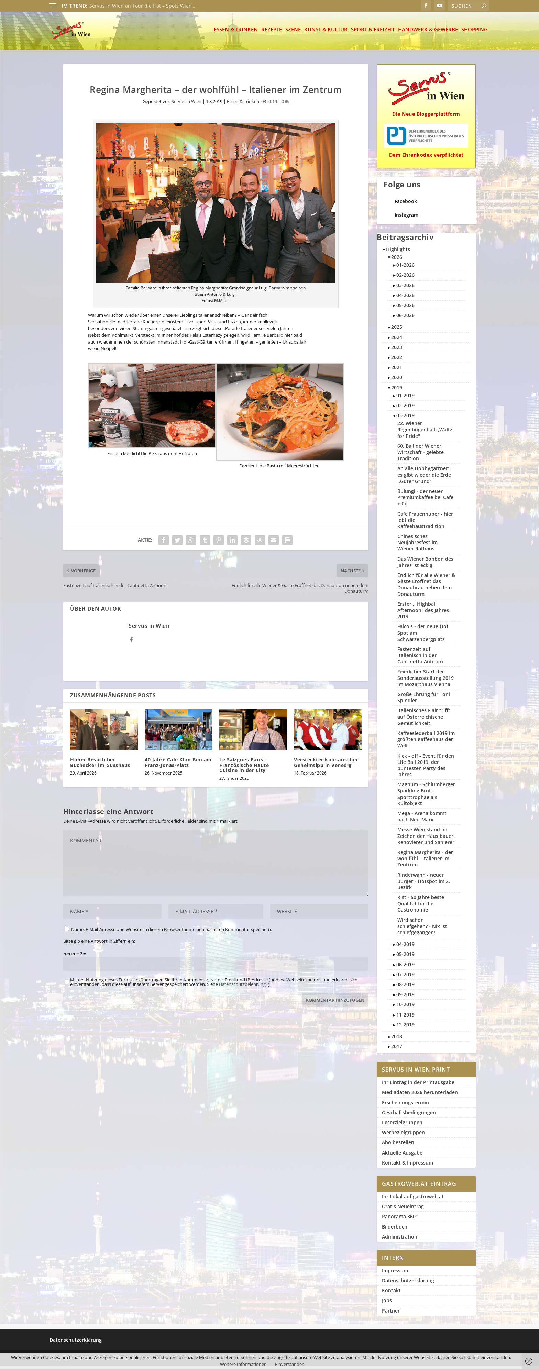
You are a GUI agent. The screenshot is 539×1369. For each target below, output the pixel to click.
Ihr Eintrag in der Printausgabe (418, 1085)
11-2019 (405, 1017)
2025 (396, 329)
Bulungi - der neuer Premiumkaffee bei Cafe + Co (425, 500)
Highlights (398, 252)
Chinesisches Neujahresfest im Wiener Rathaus (417, 545)
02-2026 (405, 277)
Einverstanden (290, 1364)
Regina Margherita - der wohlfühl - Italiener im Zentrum (425, 861)
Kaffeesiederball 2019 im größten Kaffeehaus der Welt (426, 742)
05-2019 (405, 957)
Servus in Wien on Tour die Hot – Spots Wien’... (143, 5)
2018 (396, 1039)
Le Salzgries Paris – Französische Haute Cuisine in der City (244, 767)
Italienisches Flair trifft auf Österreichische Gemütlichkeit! (423, 719)
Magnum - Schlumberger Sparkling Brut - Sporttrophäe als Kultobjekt (426, 796)
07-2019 (405, 977)
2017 (396, 1049)
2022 (396, 360)
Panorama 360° (400, 1219)
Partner (391, 1313)
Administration (399, 1239)
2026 (396, 259)
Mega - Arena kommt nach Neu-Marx (422, 819)
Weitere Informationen (243, 1364)
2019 (396, 390)
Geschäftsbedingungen (409, 1115)
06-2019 (405, 967)
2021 (396, 370)
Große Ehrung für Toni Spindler (423, 700)
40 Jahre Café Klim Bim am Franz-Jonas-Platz (178, 765)
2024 (396, 340)
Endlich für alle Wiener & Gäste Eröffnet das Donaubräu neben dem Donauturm (426, 587)
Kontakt (391, 1293)
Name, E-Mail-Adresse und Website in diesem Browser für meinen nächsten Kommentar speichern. (171, 932)
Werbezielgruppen (403, 1135)
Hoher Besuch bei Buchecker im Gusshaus (100, 765)
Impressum (395, 1273)
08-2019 (405, 987)
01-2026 (405, 267)
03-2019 (269, 104)
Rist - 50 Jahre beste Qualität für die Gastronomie (420, 906)
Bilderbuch (394, 1229)
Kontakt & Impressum (407, 1165)
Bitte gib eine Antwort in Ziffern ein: (99, 944)
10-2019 (405, 1007)
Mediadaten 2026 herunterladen (420, 1095)
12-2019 (405, 1027)
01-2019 (405, 398)
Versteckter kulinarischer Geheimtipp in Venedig (326, 765)
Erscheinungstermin (405, 1105)
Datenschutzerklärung (408, 1283)
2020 (396, 380)
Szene (293, 32)
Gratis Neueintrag (403, 1209)
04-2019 (405, 947)
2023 (396, 350)
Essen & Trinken (236, 32)
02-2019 (405, 408)
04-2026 (405, 298)
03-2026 (405, 288)
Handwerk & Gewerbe (428, 32)
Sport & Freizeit (373, 32)
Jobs (387, 1303)
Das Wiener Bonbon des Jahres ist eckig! (425, 564)
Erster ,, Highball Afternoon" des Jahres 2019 (423, 612)
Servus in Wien (186, 104)
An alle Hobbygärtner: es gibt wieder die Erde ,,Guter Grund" (424, 477)
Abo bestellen (398, 1145)
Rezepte (271, 32)
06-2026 (405, 318)
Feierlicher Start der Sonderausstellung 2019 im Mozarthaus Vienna (425, 680)
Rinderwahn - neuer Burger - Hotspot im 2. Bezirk (423, 883)
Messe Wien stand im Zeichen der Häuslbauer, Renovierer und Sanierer (426, 838)
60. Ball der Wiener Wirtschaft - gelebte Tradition (420, 454)
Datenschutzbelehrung (242, 987)
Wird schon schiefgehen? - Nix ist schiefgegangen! (422, 928)
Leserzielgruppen (402, 1125)
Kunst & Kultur (326, 32)
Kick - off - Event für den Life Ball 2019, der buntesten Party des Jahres (425, 768)
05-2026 (405, 308)
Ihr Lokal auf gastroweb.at (413, 1199)
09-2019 (405, 997)
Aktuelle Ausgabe (402, 1155)
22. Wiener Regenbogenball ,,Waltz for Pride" (424, 432)
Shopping (474, 32)
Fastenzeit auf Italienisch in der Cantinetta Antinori (420, 658)
